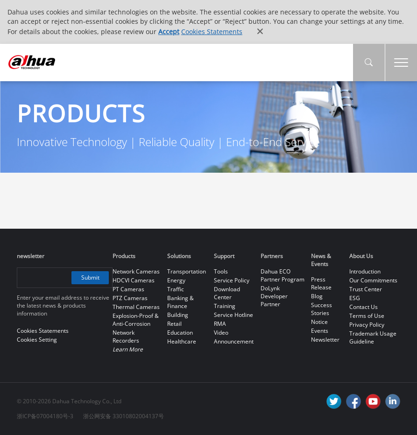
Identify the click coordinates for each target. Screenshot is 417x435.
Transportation (186, 271)
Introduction (365, 271)
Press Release (321, 283)
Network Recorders (126, 336)
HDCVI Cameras (134, 280)
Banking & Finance (180, 302)
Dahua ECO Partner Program (282, 275)
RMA (220, 324)
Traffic (175, 289)
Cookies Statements (211, 31)
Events (319, 331)
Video (221, 333)
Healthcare (181, 341)
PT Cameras (128, 289)
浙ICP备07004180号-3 (45, 416)
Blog (317, 296)
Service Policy (231, 280)
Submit (90, 277)
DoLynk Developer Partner (274, 296)
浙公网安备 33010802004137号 (123, 416)
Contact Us (363, 307)
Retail (174, 324)
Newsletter (325, 340)
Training (224, 306)
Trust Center (365, 289)
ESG (354, 298)
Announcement (234, 341)
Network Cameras (136, 271)
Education (180, 333)
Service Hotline (233, 315)
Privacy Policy (366, 325)
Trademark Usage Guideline (372, 337)
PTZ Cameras (130, 298)
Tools (221, 271)
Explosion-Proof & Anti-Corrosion (136, 320)
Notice (319, 322)
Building (177, 315)
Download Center (227, 293)
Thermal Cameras (136, 307)
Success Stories (321, 309)
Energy (176, 280)
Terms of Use (366, 316)
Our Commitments (373, 280)
